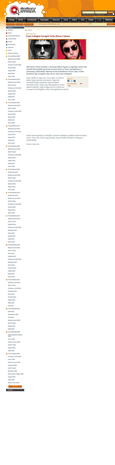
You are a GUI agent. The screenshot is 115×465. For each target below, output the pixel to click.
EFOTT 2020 (12, 62)
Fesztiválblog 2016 (14, 146)
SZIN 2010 (11, 329)
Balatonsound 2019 (14, 82)
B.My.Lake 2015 (13, 172)
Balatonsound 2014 (14, 198)
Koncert (56, 20)
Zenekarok (32, 20)
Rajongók (45, 20)
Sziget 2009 (11, 348)
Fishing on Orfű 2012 (14, 259)
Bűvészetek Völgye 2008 (15, 374)
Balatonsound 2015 (14, 175)
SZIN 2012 (11, 274)
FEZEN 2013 (12, 224)
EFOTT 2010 (12, 323)
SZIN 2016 (11, 163)
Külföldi (10, 30)
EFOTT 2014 (12, 201)
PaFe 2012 (11, 265)
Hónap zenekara (13, 53)
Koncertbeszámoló (14, 36)
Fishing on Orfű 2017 (14, 131)
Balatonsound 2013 (14, 218)
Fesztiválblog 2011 (14, 279)
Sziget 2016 (11, 160)
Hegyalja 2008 (12, 365)
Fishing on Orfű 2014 (14, 204)
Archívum (15, 386)
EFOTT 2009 (12, 345)
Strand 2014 (11, 207)
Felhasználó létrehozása (88, 14)
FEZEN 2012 (12, 256)
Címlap (11, 20)
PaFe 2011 (11, 294)
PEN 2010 (11, 311)
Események (11, 44)
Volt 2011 (11, 305)
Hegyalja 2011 (12, 291)
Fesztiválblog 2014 (14, 192)
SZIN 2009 (11, 350)
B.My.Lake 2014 (13, 195)
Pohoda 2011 (12, 297)
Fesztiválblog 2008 (14, 353)
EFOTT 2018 (12, 108)
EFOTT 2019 (12, 85)
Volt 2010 (11, 317)
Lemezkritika (12, 38)
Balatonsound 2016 (14, 149)
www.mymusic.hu (21, 8)
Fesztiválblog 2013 (14, 215)
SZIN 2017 (11, 140)
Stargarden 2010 (13, 314)
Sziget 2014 (11, 210)
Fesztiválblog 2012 (14, 245)
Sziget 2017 (11, 137)
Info (83, 20)
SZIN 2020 (11, 73)
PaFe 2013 (11, 233)
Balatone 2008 (12, 371)
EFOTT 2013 (12, 221)
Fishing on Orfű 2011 (14, 288)
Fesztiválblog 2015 (14, 169)
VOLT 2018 (11, 123)
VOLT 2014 (11, 213)
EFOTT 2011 (12, 285)
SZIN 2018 (11, 120)
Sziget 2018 (11, 117)
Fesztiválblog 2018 (14, 102)
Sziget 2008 (11, 377)
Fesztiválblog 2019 (14, 79)
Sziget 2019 (11, 94)
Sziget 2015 (11, 186)
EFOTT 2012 (12, 250)
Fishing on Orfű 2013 (14, 227)
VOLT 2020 (11, 76)
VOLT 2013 (11, 242)
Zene (66, 20)
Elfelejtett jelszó (100, 14)
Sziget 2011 (11, 300)
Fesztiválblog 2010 (14, 308)
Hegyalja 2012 (12, 262)
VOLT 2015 (11, 189)
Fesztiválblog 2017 (14, 125)
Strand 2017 (11, 134)
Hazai (10, 33)
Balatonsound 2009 (14, 342)
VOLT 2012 (11, 276)
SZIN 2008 (11, 379)
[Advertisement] (15, 428)
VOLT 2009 (11, 339)
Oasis (69, 85)
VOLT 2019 (11, 99)
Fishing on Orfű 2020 (14, 65)
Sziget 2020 (11, 70)
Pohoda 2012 (12, 268)
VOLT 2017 (11, 143)
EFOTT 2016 (12, 152)
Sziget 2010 (11, 326)
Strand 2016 (11, 157)
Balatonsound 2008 (14, 362)
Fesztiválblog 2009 (14, 332)
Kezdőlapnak (19, 24)
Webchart (109, 20)
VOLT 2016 (11, 166)
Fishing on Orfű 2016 (14, 155)
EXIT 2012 (11, 253)
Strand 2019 (11, 91)
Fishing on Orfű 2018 (14, 111)
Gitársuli (10, 47)
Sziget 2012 (11, 271)
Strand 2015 (11, 184)
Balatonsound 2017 (14, 128)
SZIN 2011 (11, 303)
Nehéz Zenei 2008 (13, 382)
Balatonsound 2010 (14, 320)
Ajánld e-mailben (29, 24)
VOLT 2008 (11, 359)
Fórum (91, 20)
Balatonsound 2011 (14, 282)
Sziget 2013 (11, 236)
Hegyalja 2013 (12, 230)
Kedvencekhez (10, 24)
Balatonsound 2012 (14, 247)
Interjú (10, 41)
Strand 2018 (11, 114)
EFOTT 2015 (12, 178)
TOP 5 (10, 50)
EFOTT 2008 (12, 368)
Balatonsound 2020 (14, 59)
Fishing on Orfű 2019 (14, 88)
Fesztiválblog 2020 (14, 56)
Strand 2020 (11, 67)
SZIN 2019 (11, 96)
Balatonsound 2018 (14, 105)
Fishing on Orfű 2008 (14, 356)
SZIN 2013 (11, 239)
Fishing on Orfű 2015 (14, 181)
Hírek (20, 20)
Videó (74, 20)
